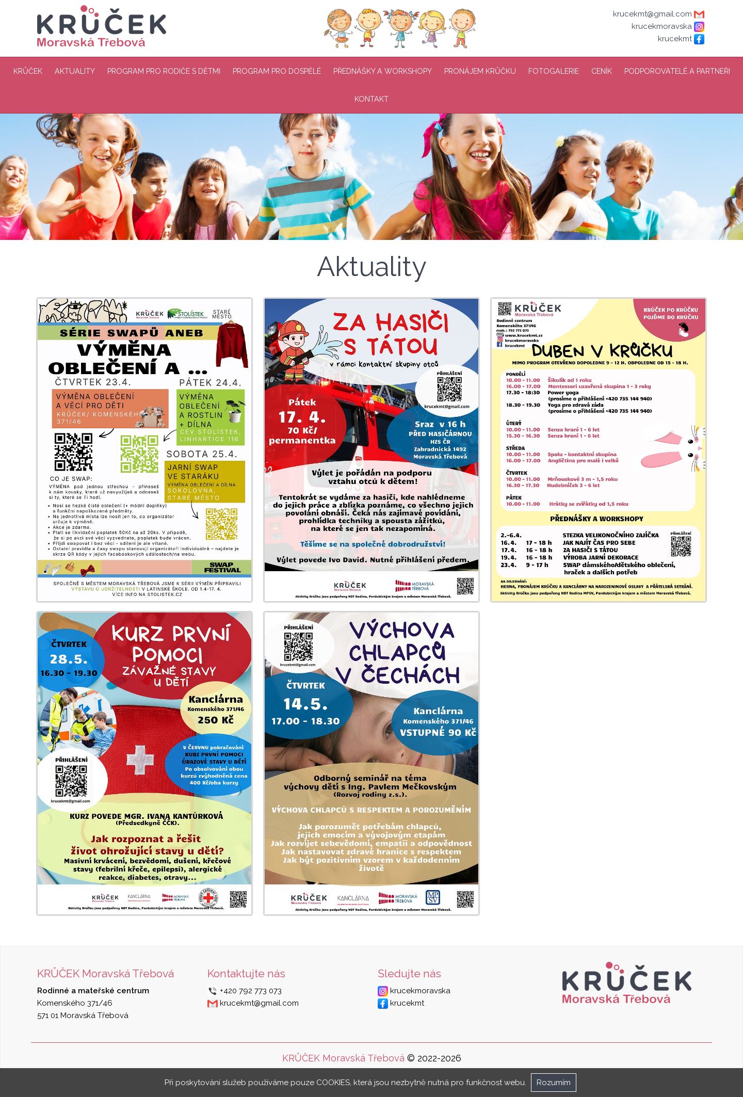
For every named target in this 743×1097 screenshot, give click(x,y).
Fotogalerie (553, 71)
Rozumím (554, 1082)
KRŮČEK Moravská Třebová (343, 1058)
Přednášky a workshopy (382, 71)
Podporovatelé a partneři (677, 71)
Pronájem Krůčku (480, 71)
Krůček (27, 71)
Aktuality (75, 71)
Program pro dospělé (277, 71)
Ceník (601, 71)
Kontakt (371, 99)
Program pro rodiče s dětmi (163, 71)
